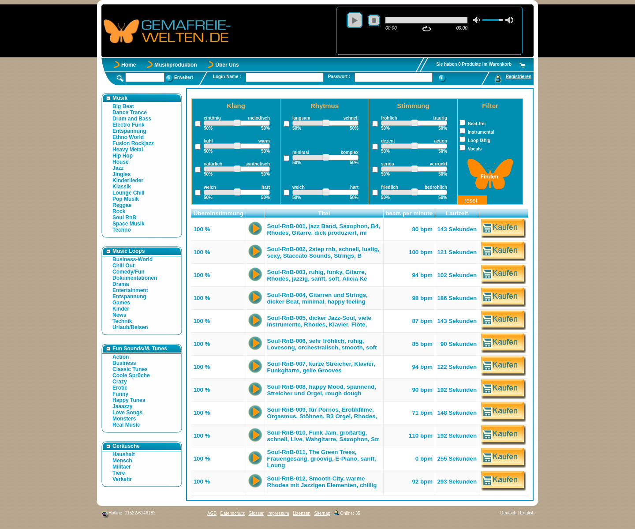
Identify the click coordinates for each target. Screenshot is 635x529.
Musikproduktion (175, 65)
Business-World (132, 259)
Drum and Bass (131, 119)
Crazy (119, 382)
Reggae (121, 205)
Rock (118, 211)
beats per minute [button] (409, 213)
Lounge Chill (128, 193)
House (120, 162)
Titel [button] (324, 213)
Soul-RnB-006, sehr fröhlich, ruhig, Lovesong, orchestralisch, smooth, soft (322, 344)
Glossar (255, 513)
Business (124, 363)
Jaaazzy (122, 406)
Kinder (120, 309)
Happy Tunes (128, 400)
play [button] (354, 20)
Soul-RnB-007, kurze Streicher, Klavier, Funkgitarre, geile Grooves (321, 367)
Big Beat (123, 106)
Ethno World (128, 137)
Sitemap (322, 513)
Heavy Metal (127, 149)
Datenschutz (232, 513)
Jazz (117, 168)
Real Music (126, 425)
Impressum (278, 513)
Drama (120, 284)
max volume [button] (509, 20)
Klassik (121, 187)
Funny (120, 394)
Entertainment (130, 290)
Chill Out (123, 266)
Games (121, 303)
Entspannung (129, 131)
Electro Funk (128, 125)
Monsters (124, 419)
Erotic (119, 388)
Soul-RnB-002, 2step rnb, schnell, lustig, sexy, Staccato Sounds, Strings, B (323, 252)
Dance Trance (129, 112)
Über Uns (227, 65)
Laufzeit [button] (457, 213)
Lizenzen (301, 513)
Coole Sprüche (131, 375)
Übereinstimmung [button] (218, 213)
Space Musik (128, 224)
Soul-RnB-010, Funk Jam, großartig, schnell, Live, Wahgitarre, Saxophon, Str (323, 436)
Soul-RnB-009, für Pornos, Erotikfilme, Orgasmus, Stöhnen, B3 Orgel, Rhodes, (322, 413)
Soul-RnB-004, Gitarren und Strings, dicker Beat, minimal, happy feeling (317, 298)
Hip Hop (122, 156)
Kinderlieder (127, 180)
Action (120, 357)
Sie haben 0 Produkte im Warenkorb (474, 64)
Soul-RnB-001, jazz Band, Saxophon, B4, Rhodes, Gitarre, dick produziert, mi (323, 229)
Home (128, 65)
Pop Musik (125, 199)
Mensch (122, 461)
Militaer (121, 467)
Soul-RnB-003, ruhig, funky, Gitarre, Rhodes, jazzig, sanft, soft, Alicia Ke (317, 275)
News (119, 315)
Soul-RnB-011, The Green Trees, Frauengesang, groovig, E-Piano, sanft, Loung (321, 459)
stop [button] (374, 20)
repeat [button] (426, 29)
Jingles (121, 174)
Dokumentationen (134, 278)
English (527, 512)
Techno (121, 230)
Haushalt (123, 454)
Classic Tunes (130, 369)
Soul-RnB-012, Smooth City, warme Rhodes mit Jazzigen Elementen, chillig (322, 481)
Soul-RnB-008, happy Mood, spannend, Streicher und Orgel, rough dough (321, 390)
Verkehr (122, 479)
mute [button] (477, 20)
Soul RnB (124, 217)
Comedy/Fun (128, 272)
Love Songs (127, 412)
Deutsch (508, 512)
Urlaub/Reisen (130, 327)
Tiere (118, 473)
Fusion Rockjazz (133, 143)
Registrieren (518, 76)
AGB (212, 513)
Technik (122, 321)
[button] (255, 213)
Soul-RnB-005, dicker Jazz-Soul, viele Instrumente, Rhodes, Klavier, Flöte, (319, 321)
